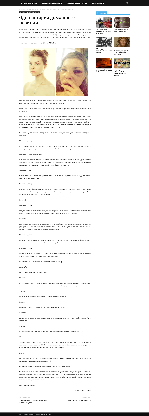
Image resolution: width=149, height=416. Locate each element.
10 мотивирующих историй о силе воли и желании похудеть (34, 402)
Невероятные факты (30, 3)
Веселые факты (99, 3)
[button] (127, 3)
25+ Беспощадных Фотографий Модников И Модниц (103, 31)
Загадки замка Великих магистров (79, 401)
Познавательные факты (78, 3)
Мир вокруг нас (35, 12)
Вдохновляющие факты (53, 3)
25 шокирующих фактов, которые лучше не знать (104, 50)
